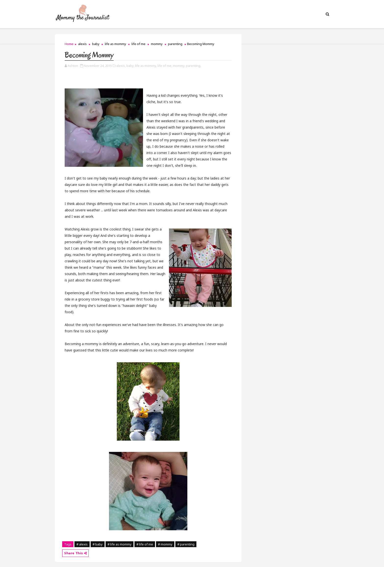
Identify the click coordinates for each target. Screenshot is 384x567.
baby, (130, 65)
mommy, (179, 65)
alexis (82, 44)
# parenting (185, 544)
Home (69, 44)
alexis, (121, 65)
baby (95, 44)
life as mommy (115, 44)
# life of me (144, 544)
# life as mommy (120, 544)
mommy (157, 44)
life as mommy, (146, 65)
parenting (175, 44)
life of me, (164, 65)
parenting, (193, 65)
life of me (138, 44)
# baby (98, 544)
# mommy (165, 544)
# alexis (82, 544)
